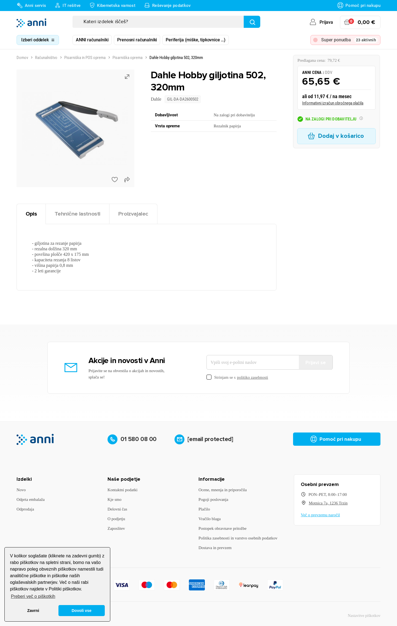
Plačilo (204, 509)
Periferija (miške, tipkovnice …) (196, 39)
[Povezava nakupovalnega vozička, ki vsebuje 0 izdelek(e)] (360, 22)
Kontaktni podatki (123, 490)
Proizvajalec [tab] (133, 213)
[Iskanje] (166, 22)
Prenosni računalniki (137, 39)
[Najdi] (252, 22)
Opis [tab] (31, 213)
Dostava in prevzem (215, 548)
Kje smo (114, 499)
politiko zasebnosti (252, 377)
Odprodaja (25, 509)
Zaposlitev (116, 528)
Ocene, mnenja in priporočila (222, 490)
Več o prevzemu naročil (320, 515)
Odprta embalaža (31, 499)
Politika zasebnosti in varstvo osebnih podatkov (237, 538)
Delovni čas (117, 509)
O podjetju (116, 519)
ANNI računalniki (92, 39)
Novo (21, 490)
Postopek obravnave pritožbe (222, 528)
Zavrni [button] (33, 610)
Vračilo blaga (209, 519)
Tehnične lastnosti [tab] (77, 213)
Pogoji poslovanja (213, 499)
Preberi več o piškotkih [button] (33, 596)
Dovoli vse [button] (82, 610)
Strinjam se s (237, 377)
